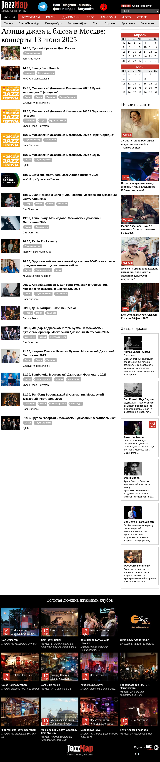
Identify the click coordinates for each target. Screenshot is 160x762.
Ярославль (128, 23)
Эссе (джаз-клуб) (90, 730)
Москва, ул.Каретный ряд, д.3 (19, 643)
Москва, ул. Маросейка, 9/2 (136, 733)
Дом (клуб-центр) (51, 640)
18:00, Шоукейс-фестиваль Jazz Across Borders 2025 (60, 174)
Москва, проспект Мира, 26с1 (98, 688)
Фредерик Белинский (137, 565)
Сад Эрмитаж (9, 640)
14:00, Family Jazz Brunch (41, 68)
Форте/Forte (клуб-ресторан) (19, 730)
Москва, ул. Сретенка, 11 (56, 688)
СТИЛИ (142, 17)
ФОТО (126, 17)
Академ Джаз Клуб (91, 685)
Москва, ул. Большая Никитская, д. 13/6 (132, 693)
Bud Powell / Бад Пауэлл (139, 399)
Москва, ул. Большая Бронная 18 (18, 735)
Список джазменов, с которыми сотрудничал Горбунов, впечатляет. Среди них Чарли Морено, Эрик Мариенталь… (139, 446)
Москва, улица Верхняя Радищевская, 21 (94, 648)
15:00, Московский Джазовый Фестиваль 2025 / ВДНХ (61, 154)
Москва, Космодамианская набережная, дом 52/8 (56, 738)
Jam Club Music (50, 685)
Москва (126, 6)
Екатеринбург (53, 23)
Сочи (96, 23)
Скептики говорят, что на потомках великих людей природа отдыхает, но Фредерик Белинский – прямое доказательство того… (140, 575)
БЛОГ (90, 17)
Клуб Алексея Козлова (134, 730)
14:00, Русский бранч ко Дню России (49, 48)
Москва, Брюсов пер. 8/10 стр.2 (20, 688)
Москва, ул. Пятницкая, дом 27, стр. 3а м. (99, 735)
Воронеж (110, 23)
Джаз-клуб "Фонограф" (134, 640)
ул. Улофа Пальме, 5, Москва (137, 643)
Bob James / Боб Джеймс (139, 521)
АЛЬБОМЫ (108, 17)
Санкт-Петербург (142, 6)
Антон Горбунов (134, 437)
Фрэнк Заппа (131, 478)
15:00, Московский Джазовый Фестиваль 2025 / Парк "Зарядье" (68, 134)
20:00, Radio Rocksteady (40, 241)
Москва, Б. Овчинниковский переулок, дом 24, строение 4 (58, 645)
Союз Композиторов (14, 685)
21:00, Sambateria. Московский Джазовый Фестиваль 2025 (65, 374)
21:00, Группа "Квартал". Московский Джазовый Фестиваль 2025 (69, 418)
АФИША (9, 17)
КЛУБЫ (51, 17)
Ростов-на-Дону (77, 23)
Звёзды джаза (134, 328)
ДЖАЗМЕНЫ (71, 17)
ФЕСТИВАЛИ (31, 17)
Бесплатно (147, 23)
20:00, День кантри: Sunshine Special (49, 308)
